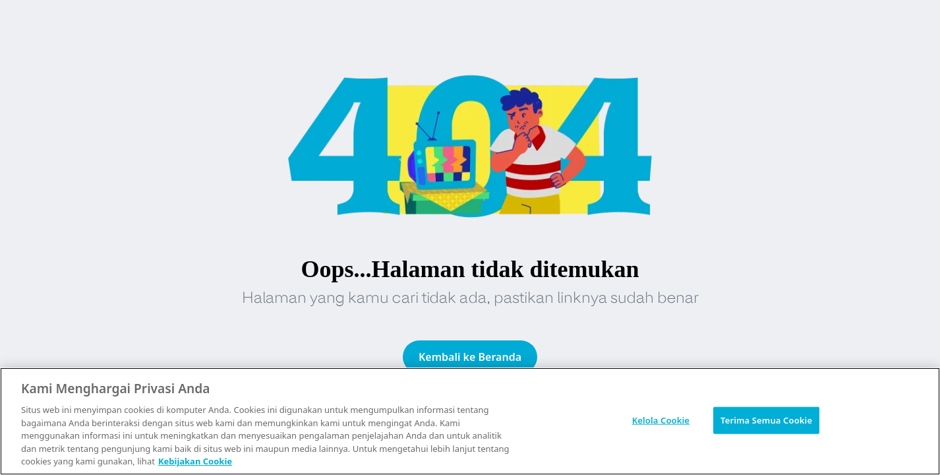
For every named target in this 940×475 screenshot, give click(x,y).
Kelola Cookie (661, 420)
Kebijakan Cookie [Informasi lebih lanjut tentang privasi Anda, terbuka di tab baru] (195, 461)
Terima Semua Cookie (766, 420)
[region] (470, 421)
